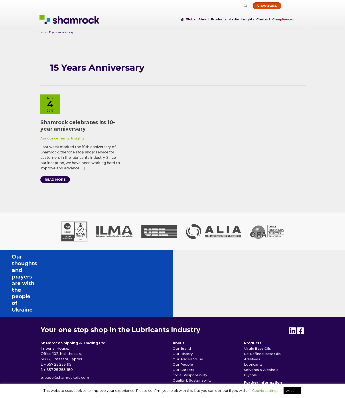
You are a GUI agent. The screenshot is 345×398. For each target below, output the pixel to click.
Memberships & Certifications (199, 334)
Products (219, 19)
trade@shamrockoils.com (67, 326)
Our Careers (183, 318)
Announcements (55, 139)
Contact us (254, 341)
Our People (183, 313)
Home (43, 32)
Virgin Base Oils (258, 297)
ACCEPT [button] (292, 390)
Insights (247, 19)
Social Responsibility (191, 323)
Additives (252, 307)
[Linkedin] (290, 279)
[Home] (182, 19)
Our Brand (182, 297)
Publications (184, 357)
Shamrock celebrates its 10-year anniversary (79, 126)
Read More (57, 181)
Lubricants (253, 313)
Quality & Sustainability (193, 329)
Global (191, 19)
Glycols (250, 323)
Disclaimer (253, 357)
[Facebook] (300, 279)
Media (234, 19)
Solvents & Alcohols (262, 318)
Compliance (282, 19)
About (203, 19)
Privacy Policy (256, 352)
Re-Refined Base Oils (263, 302)
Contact (263, 19)
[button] (245, 5)
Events (180, 352)
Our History (183, 302)
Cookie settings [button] (265, 390)
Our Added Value (188, 307)
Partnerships (184, 339)
